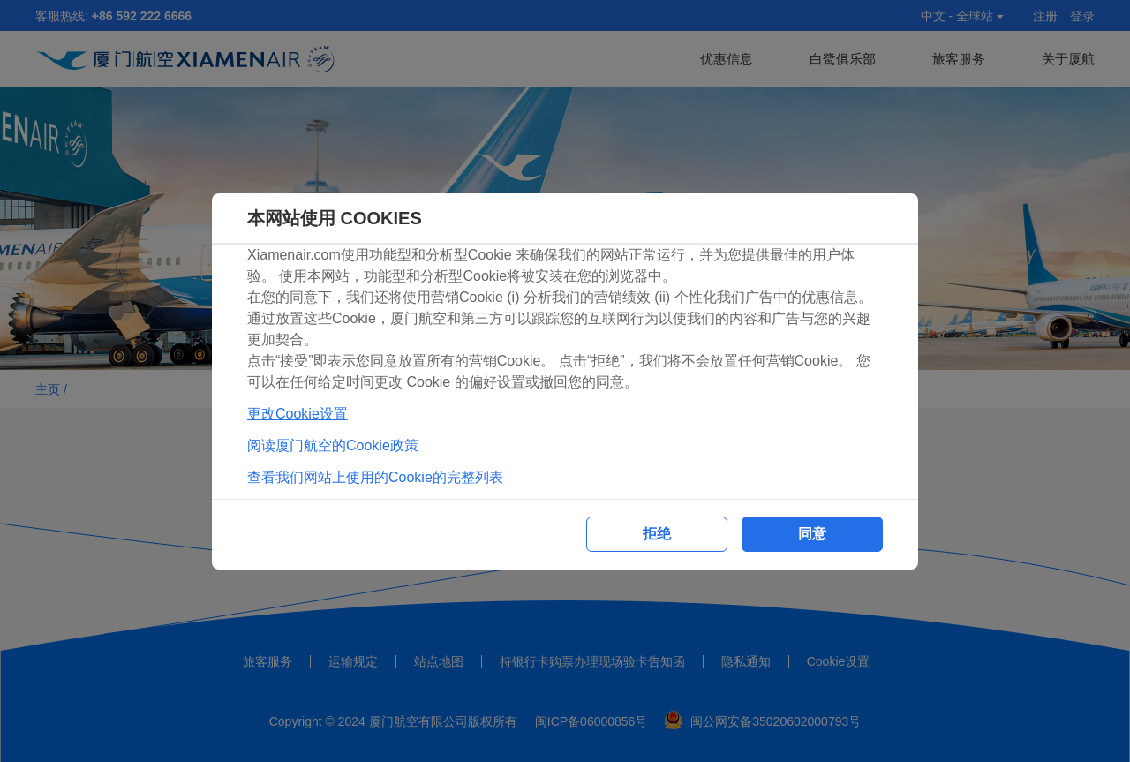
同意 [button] (812, 533)
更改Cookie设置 (297, 413)
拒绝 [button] (657, 533)
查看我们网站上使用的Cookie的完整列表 (375, 477)
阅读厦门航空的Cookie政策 (332, 445)
